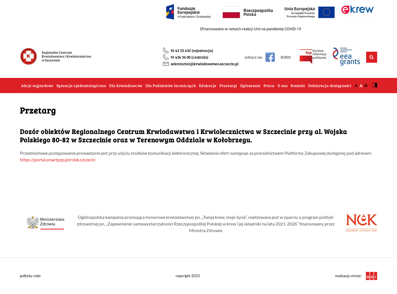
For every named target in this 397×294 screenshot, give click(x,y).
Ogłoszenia (250, 85)
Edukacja (207, 85)
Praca (269, 85)
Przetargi (228, 85)
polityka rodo (30, 276)
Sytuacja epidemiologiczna (81, 85)
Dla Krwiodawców (126, 85)
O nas (283, 85)
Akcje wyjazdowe (37, 85)
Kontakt (298, 85)
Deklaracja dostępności (329, 85)
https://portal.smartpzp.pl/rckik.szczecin (57, 159)
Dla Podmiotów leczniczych (171, 85)
